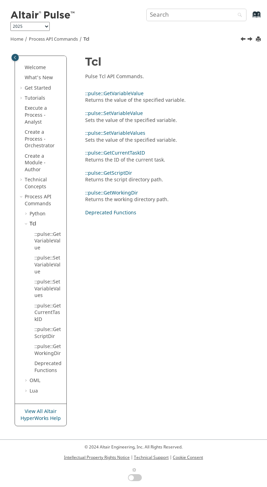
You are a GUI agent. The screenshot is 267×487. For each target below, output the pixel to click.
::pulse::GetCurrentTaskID (47, 312)
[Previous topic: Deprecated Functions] (243, 40)
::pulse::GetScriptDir (47, 333)
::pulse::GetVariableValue (47, 241)
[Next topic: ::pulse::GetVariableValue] (250, 40)
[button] (22, 67)
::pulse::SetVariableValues (47, 288)
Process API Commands (53, 39)
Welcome (35, 67)
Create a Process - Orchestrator (40, 139)
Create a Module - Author (35, 162)
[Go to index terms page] (249, 18)
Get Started (38, 88)
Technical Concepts (36, 183)
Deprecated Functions (48, 367)
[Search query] (196, 15)
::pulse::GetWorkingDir (47, 350)
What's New (39, 77)
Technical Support (151, 457)
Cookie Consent (188, 457)
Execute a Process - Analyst (36, 115)
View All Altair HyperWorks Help (41, 415)
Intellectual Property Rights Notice (97, 457)
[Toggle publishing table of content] (15, 57)
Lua (34, 391)
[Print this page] (259, 39)
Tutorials (35, 98)
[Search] (238, 15)
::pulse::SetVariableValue (47, 264)
